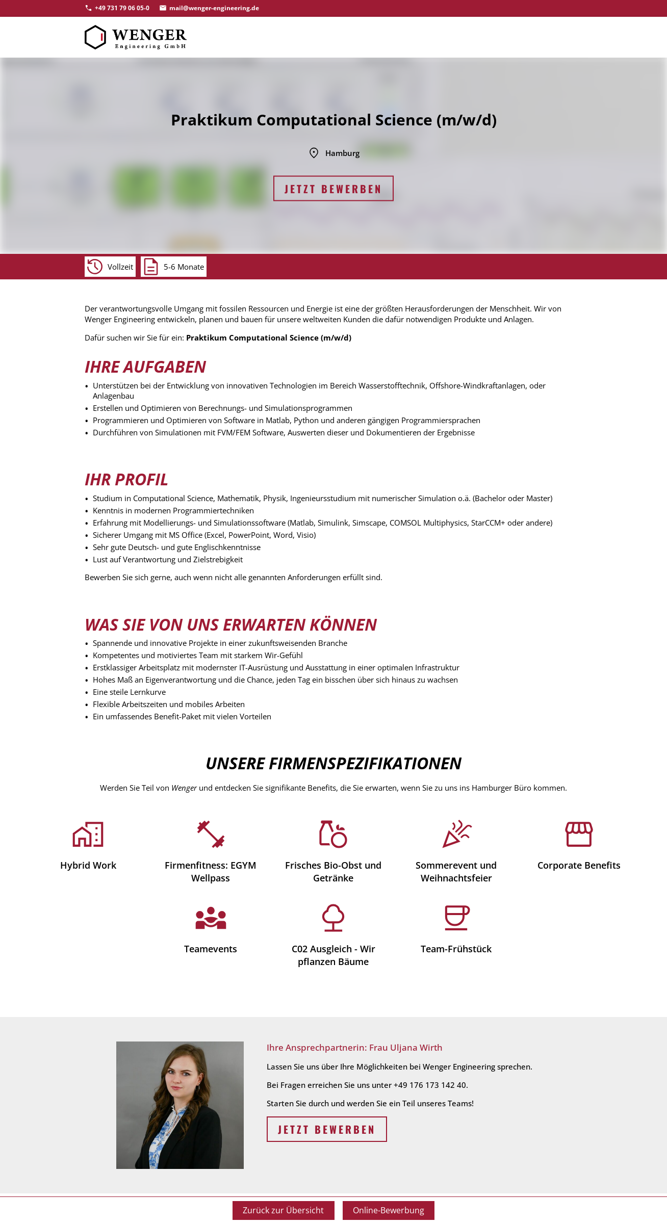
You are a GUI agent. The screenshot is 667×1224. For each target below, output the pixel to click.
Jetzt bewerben (333, 188)
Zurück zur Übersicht (283, 1210)
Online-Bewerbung (388, 1210)
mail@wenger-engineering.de (214, 8)
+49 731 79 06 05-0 (122, 8)
